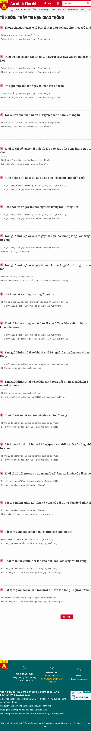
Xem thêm (67, 617)
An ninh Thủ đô (23, 3)
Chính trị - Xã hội (47, 9)
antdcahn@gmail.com (79, 679)
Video (83, 9)
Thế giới (62, 9)
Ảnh (34, 9)
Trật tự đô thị (23, 9)
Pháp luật (73, 9)
